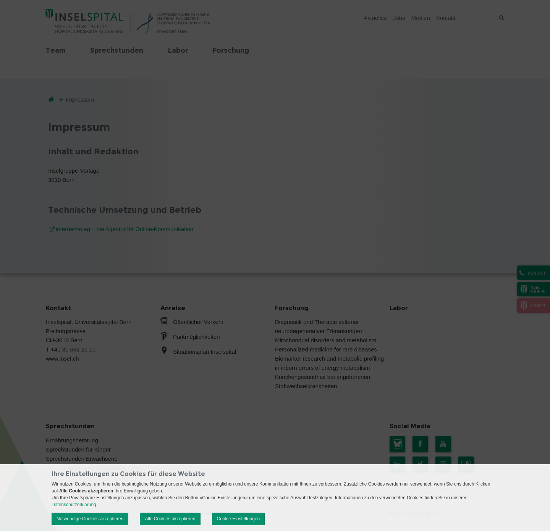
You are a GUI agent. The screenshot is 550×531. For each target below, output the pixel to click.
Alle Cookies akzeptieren (170, 518)
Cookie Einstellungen (238, 518)
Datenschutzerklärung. (74, 504)
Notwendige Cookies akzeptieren (90, 518)
